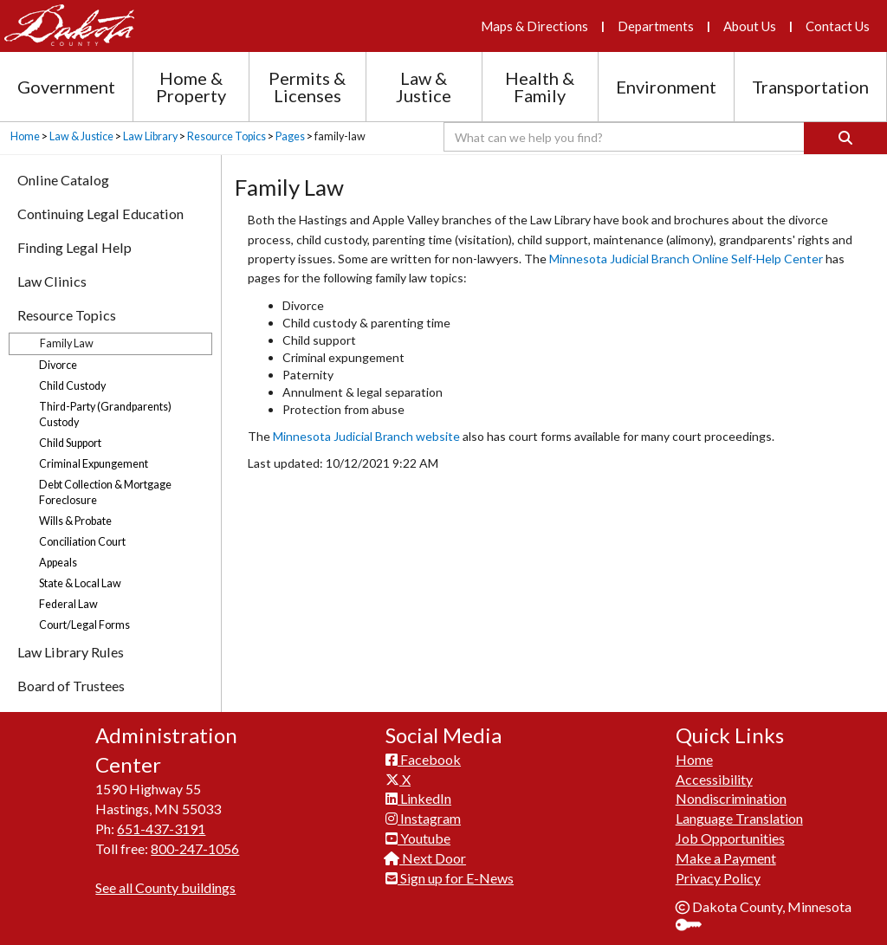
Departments (656, 26)
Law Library (150, 136)
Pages (290, 136)
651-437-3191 (161, 828)
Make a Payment (726, 858)
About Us (749, 26)
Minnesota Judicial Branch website (366, 436)
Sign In (695, 926)
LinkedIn (418, 798)
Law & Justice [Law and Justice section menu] (423, 87)
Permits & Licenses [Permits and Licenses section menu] (307, 87)
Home (25, 136)
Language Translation (739, 818)
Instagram (423, 818)
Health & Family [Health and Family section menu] (539, 87)
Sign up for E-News (449, 878)
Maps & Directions (534, 26)
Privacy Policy (718, 878)
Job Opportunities (730, 838)
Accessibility (714, 779)
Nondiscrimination (731, 798)
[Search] (845, 138)
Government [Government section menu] (66, 86)
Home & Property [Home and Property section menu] (191, 87)
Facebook (423, 759)
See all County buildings (165, 887)
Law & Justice (81, 136)
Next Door (425, 858)
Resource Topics (226, 136)
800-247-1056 (195, 848)
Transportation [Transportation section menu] (810, 86)
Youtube (417, 838)
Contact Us (838, 26)
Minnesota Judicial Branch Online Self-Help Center (687, 258)
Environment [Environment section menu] (666, 86)
